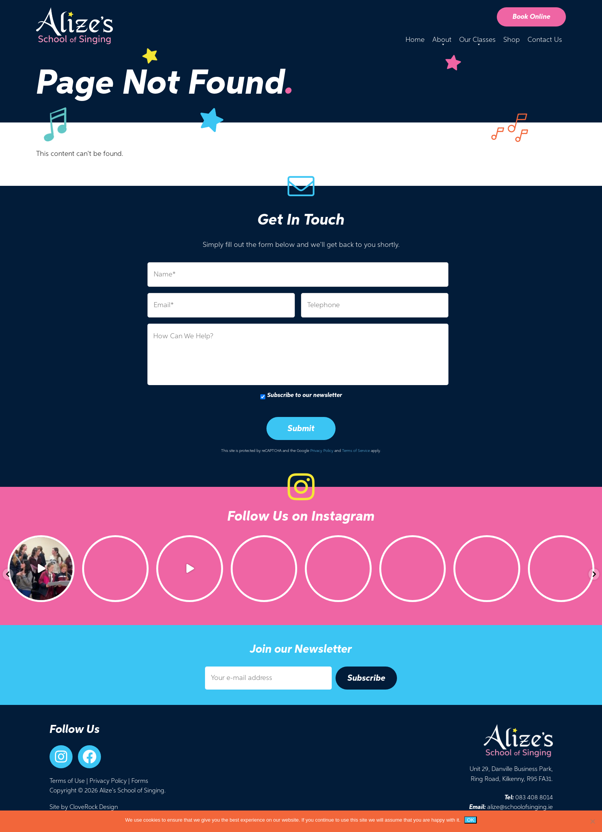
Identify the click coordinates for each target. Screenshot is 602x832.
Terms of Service (356, 451)
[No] (592, 821)
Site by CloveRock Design (84, 807)
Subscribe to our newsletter (304, 395)
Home (415, 39)
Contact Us (545, 39)
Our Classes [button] (477, 42)
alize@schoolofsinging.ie (511, 807)
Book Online (532, 16)
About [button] (442, 42)
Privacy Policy (321, 451)
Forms (139, 781)
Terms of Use (67, 781)
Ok (470, 820)
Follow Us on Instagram (301, 517)
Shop (511, 39)
